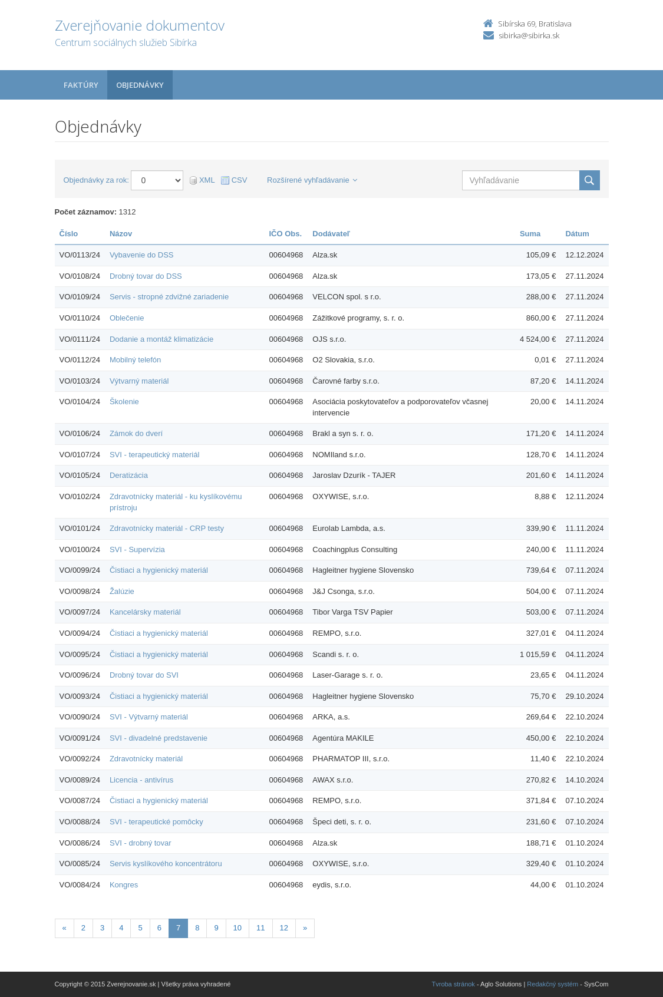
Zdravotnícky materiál (146, 758)
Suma (530, 233)
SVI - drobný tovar (140, 842)
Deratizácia (129, 475)
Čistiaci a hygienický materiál (159, 570)
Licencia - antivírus (141, 779)
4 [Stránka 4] (121, 927)
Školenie (124, 401)
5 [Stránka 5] (140, 927)
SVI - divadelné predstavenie (158, 738)
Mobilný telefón (135, 359)
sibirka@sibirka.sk (529, 35)
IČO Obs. (285, 233)
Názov (121, 233)
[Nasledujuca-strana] (305, 928)
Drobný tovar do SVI (144, 675)
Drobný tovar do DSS (146, 276)
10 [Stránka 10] (237, 927)
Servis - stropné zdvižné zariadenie (169, 296)
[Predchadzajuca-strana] (64, 928)
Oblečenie (127, 317)
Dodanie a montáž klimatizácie (161, 339)
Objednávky (140, 85)
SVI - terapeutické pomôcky (156, 821)
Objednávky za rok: (96, 180)
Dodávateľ (331, 233)
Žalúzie (122, 591)
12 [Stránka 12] (284, 927)
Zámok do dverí (136, 433)
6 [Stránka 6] (159, 927)
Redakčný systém (552, 984)
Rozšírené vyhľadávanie (312, 180)
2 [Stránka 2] (83, 927)
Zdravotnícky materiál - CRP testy (167, 528)
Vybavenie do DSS (142, 254)
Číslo (69, 233)
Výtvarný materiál (139, 381)
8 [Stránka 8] (197, 927)
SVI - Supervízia (137, 549)
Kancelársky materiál (145, 612)
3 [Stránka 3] (102, 927)
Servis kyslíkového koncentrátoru (166, 863)
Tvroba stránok (453, 984)
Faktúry (81, 85)
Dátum (577, 233)
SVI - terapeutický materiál (154, 454)
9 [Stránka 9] (216, 927)
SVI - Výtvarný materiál (149, 716)
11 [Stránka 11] (260, 927)
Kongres (124, 884)
